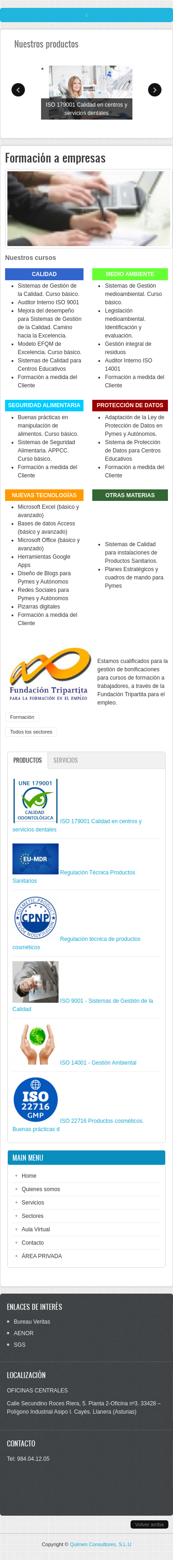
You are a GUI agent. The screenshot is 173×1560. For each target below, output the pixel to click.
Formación (22, 717)
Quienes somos (41, 1189)
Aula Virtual (36, 1229)
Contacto (33, 1243)
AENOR (24, 1333)
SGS (19, 1345)
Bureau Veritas (32, 1322)
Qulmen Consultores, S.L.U (100, 1544)
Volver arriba (149, 1524)
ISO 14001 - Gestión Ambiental (98, 1063)
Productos (30, 760)
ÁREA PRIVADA (42, 1256)
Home (29, 1176)
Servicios (66, 760)
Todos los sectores (31, 732)
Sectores (32, 1216)
